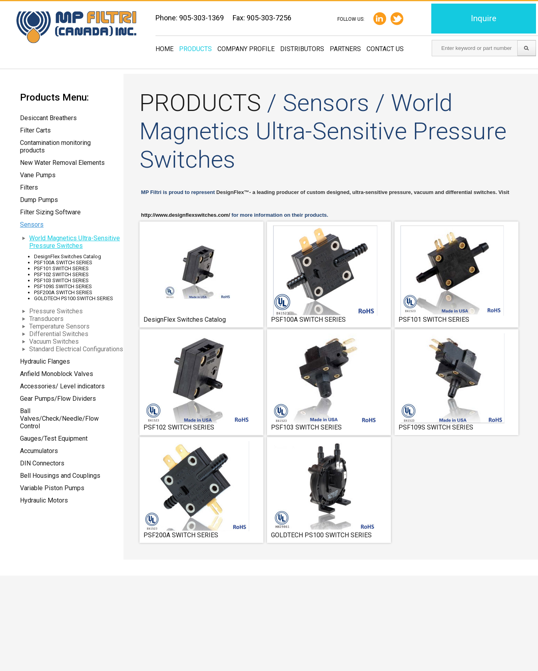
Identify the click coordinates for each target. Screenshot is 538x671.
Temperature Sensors (59, 326)
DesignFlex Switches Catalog (67, 256)
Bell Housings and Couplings (60, 475)
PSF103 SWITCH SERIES (61, 280)
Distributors (302, 49)
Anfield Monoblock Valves (56, 374)
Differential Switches (58, 334)
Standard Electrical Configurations (76, 349)
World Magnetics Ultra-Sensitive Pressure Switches (74, 241)
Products (195, 49)
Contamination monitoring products (55, 146)
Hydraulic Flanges (45, 361)
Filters (29, 187)
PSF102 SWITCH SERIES (61, 274)
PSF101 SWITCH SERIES (61, 268)
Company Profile (246, 49)
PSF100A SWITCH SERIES (63, 262)
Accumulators (39, 451)
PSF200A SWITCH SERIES (63, 292)
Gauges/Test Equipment (54, 438)
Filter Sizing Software (50, 212)
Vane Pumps (38, 175)
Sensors (32, 224)
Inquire (483, 18)
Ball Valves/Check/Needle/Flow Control (59, 418)
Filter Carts (35, 130)
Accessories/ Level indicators (62, 386)
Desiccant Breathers (48, 118)
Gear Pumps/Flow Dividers (58, 398)
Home (164, 49)
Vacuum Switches (54, 341)
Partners (345, 49)
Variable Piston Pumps (52, 488)
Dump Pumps (39, 200)
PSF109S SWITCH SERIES (63, 286)
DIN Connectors (42, 463)
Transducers (46, 319)
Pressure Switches (56, 311)
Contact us (385, 49)
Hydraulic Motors (44, 500)
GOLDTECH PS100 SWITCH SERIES (73, 298)
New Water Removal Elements (62, 162)
